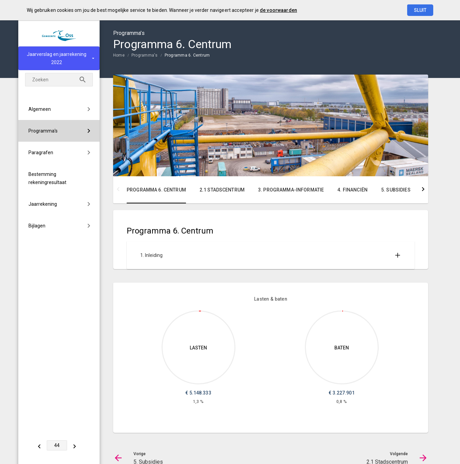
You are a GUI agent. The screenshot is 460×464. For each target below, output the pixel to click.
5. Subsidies (396, 190)
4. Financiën (352, 190)
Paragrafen (40, 152)
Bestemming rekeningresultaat (47, 178)
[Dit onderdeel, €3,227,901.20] (342, 311)
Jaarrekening (42, 204)
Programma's (43, 131)
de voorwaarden (278, 10)
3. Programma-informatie (291, 190)
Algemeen (39, 109)
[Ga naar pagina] (57, 445)
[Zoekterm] (59, 79)
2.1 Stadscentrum (222, 190)
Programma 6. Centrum (187, 55)
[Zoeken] (82, 79)
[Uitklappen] (398, 255)
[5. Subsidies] (39, 445)
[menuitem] (59, 109)
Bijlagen (36, 225)
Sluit (420, 10)
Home (119, 55)
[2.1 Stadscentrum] (75, 445)
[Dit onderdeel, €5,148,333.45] (200, 311)
